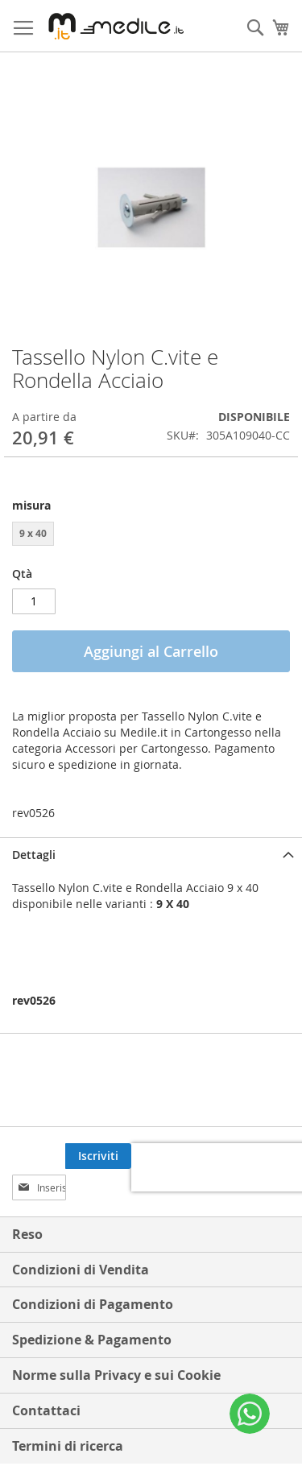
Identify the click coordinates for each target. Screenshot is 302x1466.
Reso (27, 1203)
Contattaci (46, 1379)
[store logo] (114, 26)
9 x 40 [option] (33, 533)
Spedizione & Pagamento (92, 1308)
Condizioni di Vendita (80, 1238)
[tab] (151, 854)
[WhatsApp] (250, 1414)
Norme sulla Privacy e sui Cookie (116, 1343)
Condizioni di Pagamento (92, 1273)
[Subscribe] (257, 1156)
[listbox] (151, 536)
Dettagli (34, 854)
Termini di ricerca (67, 1414)
